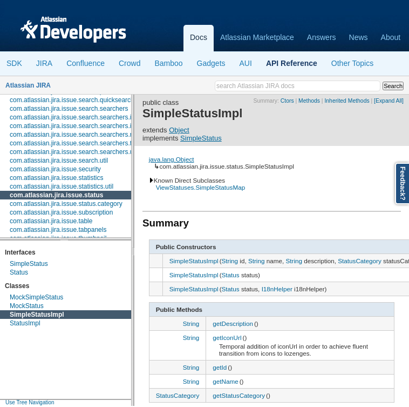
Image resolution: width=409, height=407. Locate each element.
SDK (14, 63)
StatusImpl (25, 323)
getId (220, 367)
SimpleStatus (29, 264)
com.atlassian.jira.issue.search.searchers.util (74, 152)
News (358, 37)
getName (225, 381)
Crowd (129, 63)
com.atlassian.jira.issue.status (56, 195)
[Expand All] (389, 101)
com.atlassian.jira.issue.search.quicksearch (72, 100)
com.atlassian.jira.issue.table (51, 221)
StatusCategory (359, 260)
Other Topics (352, 63)
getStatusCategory (239, 395)
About (391, 37)
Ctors (287, 101)
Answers (321, 37)
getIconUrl (227, 337)
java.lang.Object (171, 159)
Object (179, 130)
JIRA (44, 63)
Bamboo (168, 63)
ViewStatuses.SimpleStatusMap (200, 187)
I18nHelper (277, 288)
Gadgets (211, 63)
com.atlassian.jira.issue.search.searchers (69, 108)
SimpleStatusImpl (37, 314)
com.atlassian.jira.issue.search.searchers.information (86, 126)
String (230, 260)
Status (19, 272)
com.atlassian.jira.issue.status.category (66, 204)
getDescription (233, 323)
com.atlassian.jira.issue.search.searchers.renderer (82, 134)
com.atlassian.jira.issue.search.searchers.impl (76, 117)
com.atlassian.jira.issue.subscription (61, 212)
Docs (198, 37)
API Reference (291, 63)
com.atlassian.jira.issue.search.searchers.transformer (86, 143)
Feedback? (402, 183)
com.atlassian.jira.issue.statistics (56, 178)
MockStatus (27, 306)
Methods (309, 101)
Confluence (85, 63)
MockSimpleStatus (36, 297)
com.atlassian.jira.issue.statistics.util (61, 186)
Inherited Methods (346, 101)
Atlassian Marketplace (257, 37)
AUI (246, 63)
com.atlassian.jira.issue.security (55, 169)
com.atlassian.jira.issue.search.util (59, 160)
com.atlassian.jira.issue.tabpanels (58, 229)
